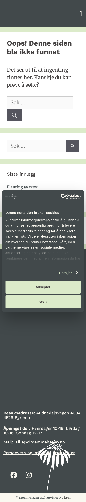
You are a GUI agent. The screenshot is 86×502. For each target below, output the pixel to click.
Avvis (43, 301)
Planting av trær (22, 187)
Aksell (66, 497)
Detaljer (65, 273)
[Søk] (14, 115)
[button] (81, 14)
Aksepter (43, 287)
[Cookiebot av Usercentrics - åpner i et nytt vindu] (61, 197)
